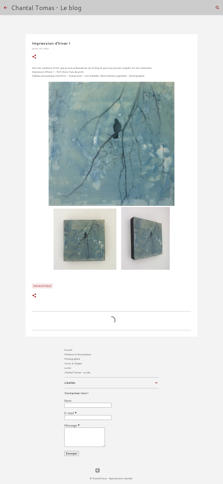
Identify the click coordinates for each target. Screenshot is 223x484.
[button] (34, 57)
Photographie (72, 359)
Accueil (68, 349)
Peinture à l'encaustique (77, 354)
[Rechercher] (87, 7)
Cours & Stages (73, 363)
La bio (67, 368)
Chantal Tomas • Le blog (46, 7)
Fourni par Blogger (111, 470)
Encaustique (42, 286)
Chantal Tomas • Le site (77, 372)
